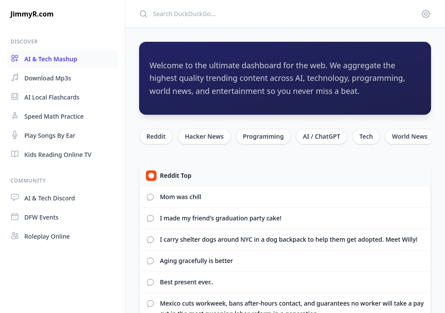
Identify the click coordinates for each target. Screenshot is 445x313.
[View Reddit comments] (150, 197)
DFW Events (34, 216)
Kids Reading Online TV (50, 154)
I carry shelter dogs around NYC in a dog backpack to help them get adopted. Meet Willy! (289, 239)
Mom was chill (180, 197)
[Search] (274, 13)
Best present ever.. (186, 282)
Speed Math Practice (47, 115)
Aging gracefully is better (196, 260)
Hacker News (204, 136)
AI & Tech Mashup (43, 58)
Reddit (156, 136)
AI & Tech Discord (42, 197)
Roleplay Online (40, 235)
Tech (366, 136)
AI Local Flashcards (45, 96)
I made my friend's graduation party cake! (221, 218)
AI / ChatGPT (321, 136)
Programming (263, 136)
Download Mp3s (40, 77)
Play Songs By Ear (42, 135)
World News (410, 136)
